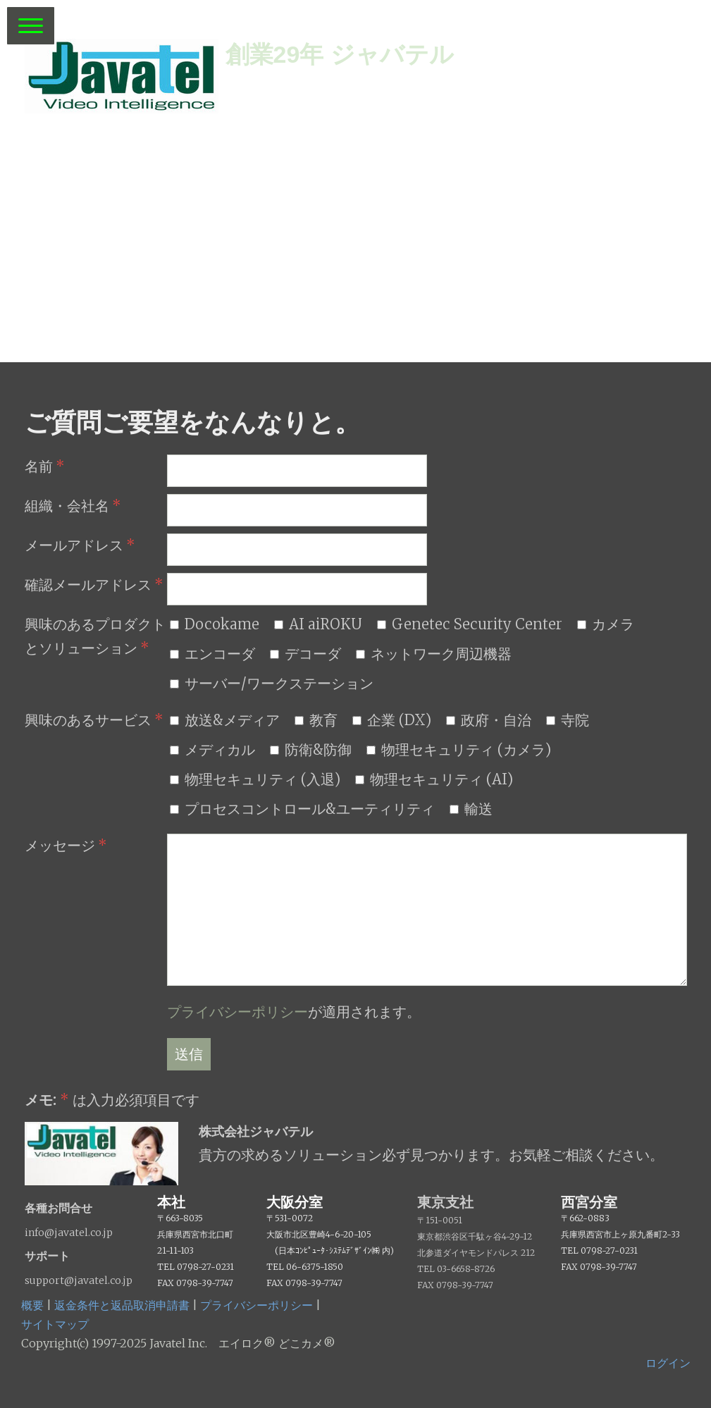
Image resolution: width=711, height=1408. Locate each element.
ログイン (668, 1363)
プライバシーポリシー (237, 1011)
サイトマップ (55, 1324)
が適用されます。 (294, 1011)
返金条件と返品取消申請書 (122, 1305)
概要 (32, 1305)
